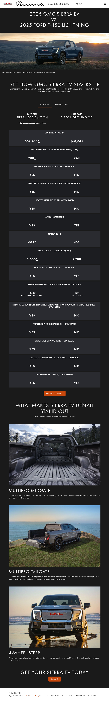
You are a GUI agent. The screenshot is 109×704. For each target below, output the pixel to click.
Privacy (37, 696)
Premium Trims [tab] (61, 104)
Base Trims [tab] (45, 104)
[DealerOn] (15, 693)
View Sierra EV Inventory (54, 393)
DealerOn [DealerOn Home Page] (25, 696)
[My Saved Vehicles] (79, 4)
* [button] (63, 132)
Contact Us (55, 679)
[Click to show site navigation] (105, 4)
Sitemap (31, 696)
